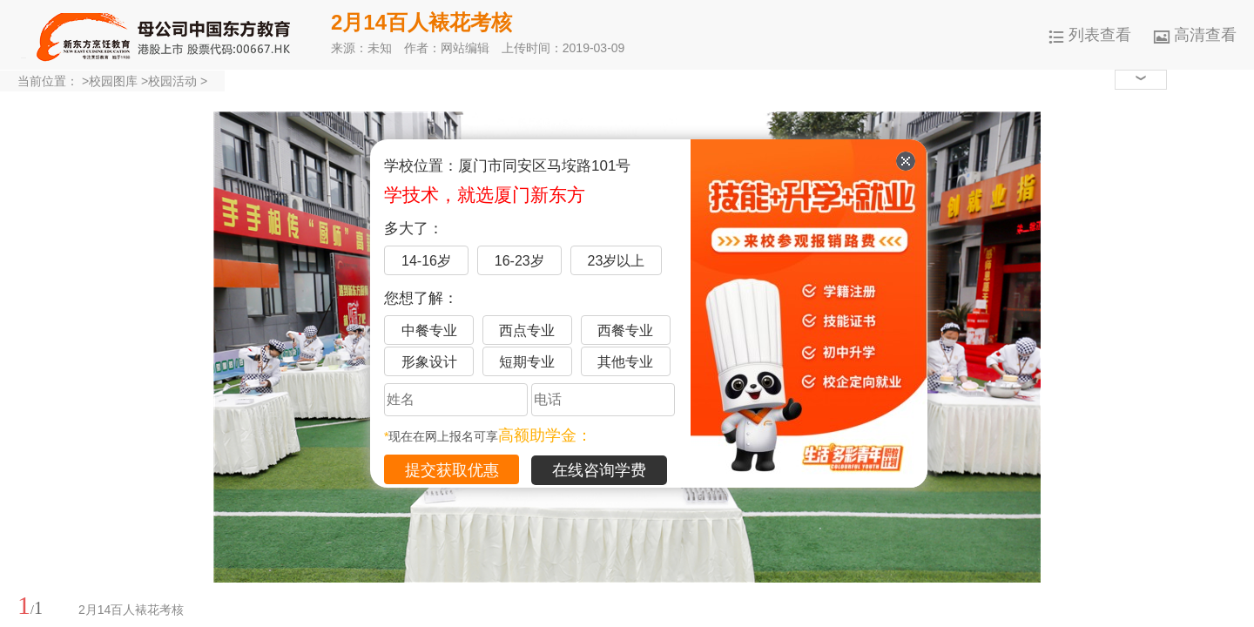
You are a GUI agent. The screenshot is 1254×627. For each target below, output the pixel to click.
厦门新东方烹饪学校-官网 (165, 35)
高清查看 (1195, 35)
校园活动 (172, 81)
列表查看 (1089, 35)
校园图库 (113, 81)
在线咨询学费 (599, 470)
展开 (1230, 525)
